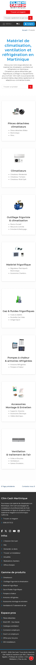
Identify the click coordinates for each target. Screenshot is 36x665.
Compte (29, 24)
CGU (26, 657)
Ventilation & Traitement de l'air (14, 605)
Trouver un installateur (12, 553)
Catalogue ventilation (11, 626)
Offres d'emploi (9, 565)
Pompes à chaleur (9, 593)
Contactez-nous (28, 486)
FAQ (5, 545)
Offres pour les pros (10, 638)
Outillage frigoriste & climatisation (15, 581)
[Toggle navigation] (7, 24)
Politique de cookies (16, 657)
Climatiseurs (7, 577)
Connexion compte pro (11, 630)
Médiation (13, 659)
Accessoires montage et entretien (15, 601)
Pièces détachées (9, 618)
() (18, 24)
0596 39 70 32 (8, 523)
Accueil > (25, 30)
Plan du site (22, 659)
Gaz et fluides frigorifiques (12, 589)
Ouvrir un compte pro (11, 634)
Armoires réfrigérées (10, 597)
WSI (24, 654)
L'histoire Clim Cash (11, 541)
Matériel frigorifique (10, 585)
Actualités (7, 557)
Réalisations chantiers (11, 561)
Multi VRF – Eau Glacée (11, 622)
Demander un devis (10, 549)
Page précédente (8, 486)
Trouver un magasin (18, 12)
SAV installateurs (9, 642)
